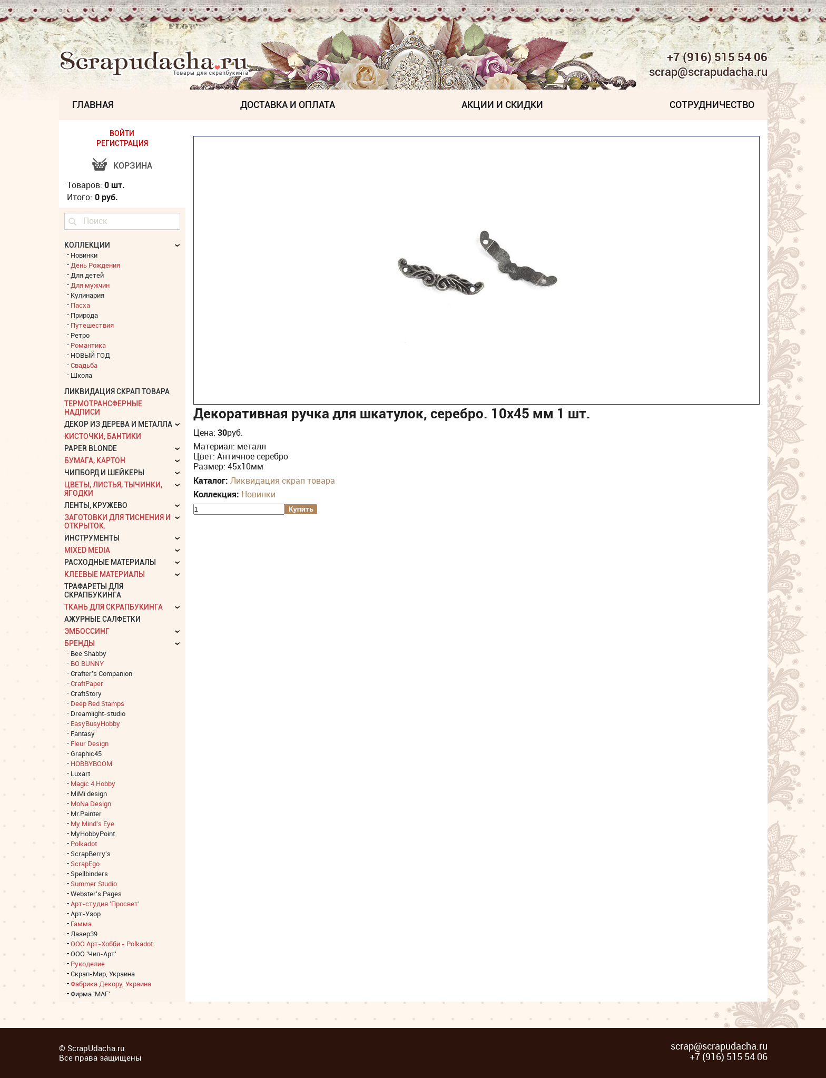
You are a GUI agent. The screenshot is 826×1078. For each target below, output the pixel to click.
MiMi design (89, 793)
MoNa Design (91, 803)
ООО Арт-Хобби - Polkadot (112, 943)
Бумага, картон (94, 460)
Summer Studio (94, 883)
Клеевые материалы (104, 574)
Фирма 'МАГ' (90, 993)
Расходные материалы (110, 562)
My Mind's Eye (92, 823)
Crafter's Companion (101, 673)
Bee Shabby (88, 653)
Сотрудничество (712, 104)
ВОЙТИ (122, 133)
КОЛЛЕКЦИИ (87, 245)
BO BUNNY (87, 663)
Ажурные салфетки (102, 619)
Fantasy (83, 733)
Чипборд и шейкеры (104, 472)
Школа (81, 375)
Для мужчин (90, 285)
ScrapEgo (85, 863)
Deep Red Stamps (97, 703)
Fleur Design (90, 743)
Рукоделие (88, 963)
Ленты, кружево (95, 505)
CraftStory (86, 693)
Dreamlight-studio (98, 713)
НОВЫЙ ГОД (90, 355)
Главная (93, 104)
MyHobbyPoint (93, 833)
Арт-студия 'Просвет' (105, 903)
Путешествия (92, 325)
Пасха (80, 305)
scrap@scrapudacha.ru (708, 72)
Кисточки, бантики (102, 436)
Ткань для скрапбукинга (113, 607)
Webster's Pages (96, 893)
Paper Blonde (90, 448)
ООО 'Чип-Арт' (93, 953)
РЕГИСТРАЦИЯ (122, 143)
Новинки (258, 494)
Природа (84, 315)
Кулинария (87, 295)
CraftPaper (87, 683)
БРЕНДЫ (79, 643)
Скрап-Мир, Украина (103, 973)
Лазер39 (84, 933)
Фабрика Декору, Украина (111, 983)
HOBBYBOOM (91, 763)
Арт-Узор (86, 913)
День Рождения (95, 265)
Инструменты (92, 538)
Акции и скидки (502, 104)
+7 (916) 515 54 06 (717, 57)
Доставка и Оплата (287, 104)
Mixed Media (87, 550)
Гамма (81, 923)
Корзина (132, 166)
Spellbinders (89, 873)
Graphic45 (86, 753)
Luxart (80, 773)
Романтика (88, 345)
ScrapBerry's (91, 853)
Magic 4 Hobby (93, 783)
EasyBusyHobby (95, 723)
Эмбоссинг (87, 631)
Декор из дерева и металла (118, 424)
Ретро (80, 335)
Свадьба (84, 365)
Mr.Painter (86, 813)
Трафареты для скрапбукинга (93, 590)
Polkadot (84, 843)
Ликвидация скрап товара (282, 480)
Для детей (87, 275)
